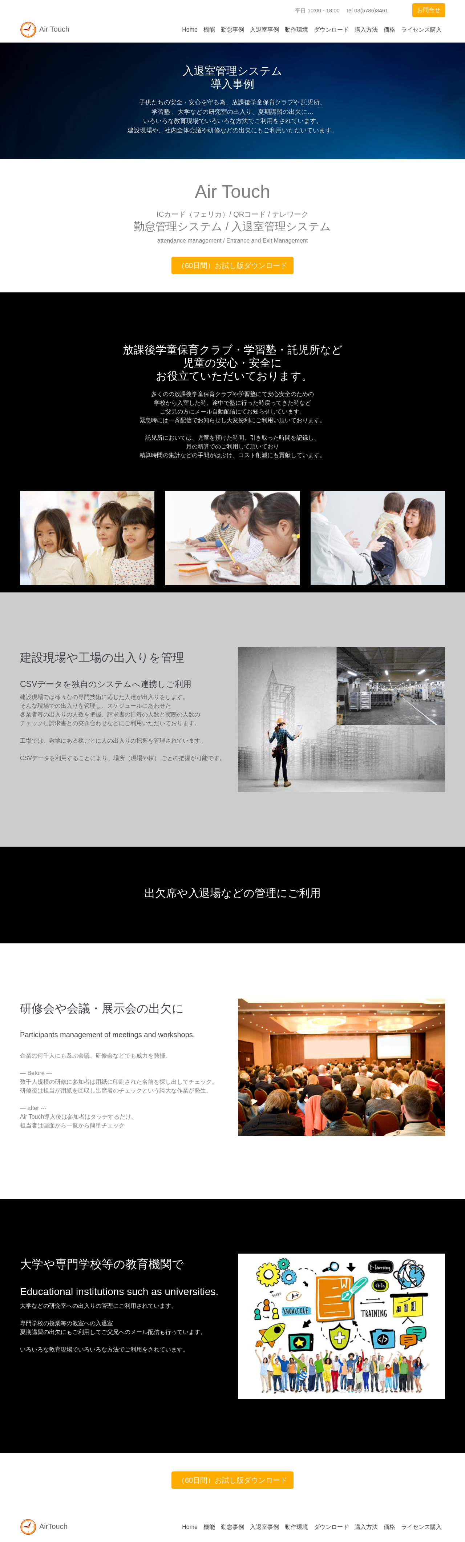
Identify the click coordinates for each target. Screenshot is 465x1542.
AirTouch (44, 1527)
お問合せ (428, 10)
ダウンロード (331, 30)
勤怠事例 (232, 30)
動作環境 (296, 30)
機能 (209, 30)
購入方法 (366, 30)
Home (190, 30)
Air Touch (44, 30)
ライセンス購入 (421, 30)
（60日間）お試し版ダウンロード (232, 265)
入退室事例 (264, 30)
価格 (389, 30)
